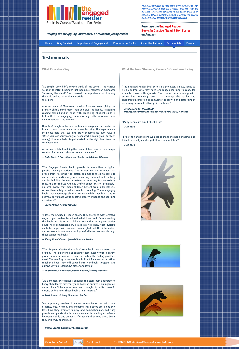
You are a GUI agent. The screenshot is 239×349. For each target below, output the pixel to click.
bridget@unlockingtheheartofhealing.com (155, 342)
